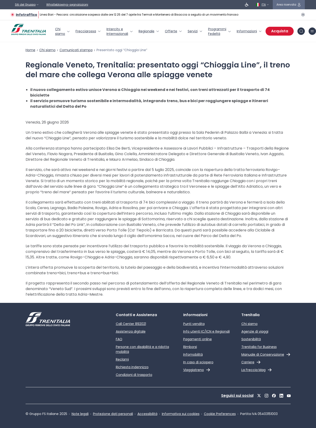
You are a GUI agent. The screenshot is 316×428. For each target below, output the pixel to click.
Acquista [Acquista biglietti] (279, 31)
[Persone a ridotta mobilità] (246, 4)
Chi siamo (47, 50)
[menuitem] (62, 31)
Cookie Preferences (220, 413)
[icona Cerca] (301, 31)
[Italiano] (262, 4)
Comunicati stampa (76, 50)
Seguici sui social (237, 395)
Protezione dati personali (113, 413)
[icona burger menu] (312, 31)
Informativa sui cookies (181, 413)
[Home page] (28, 29)
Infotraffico (26, 14)
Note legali (80, 413)
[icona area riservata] (289, 4)
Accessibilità (147, 413)
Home (30, 50)
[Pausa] (302, 14)
